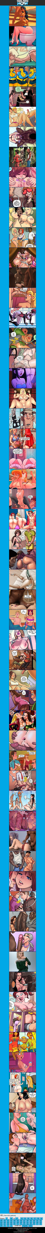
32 (8, 1220)
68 (40, 1224)
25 (28, 1218)
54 (37, 1222)
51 (27, 1222)
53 (34, 1222)
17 (16, 1218)
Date (30, 1225)
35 (17, 1220)
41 (37, 1220)
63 (24, 1224)
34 (14, 1220)
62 (21, 1224)
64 (27, 1224)
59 (11, 1224)
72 (11, 1225)
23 (21, 1218)
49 (21, 1222)
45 (8, 1222)
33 (11, 1220)
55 (40, 1222)
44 (4, 1222)
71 (8, 1225)
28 (38, 1218)
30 (1, 1220)
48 (17, 1222)
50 (24, 1222)
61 (17, 1224)
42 (40, 1220)
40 (34, 1220)
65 (30, 1224)
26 (31, 1218)
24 (25, 1218)
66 (34, 1224)
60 (14, 1224)
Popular (25, 1225)
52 (30, 1222)
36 (21, 1220)
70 (4, 1225)
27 (35, 1218)
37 (24, 1220)
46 (11, 1222)
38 (27, 1220)
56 (1, 1224)
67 (37, 1224)
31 (4, 1220)
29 (41, 1218)
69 (1, 1225)
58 (8, 1224)
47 (14, 1222)
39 (30, 1220)
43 (1, 1222)
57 (4, 1224)
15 (11, 1218)
